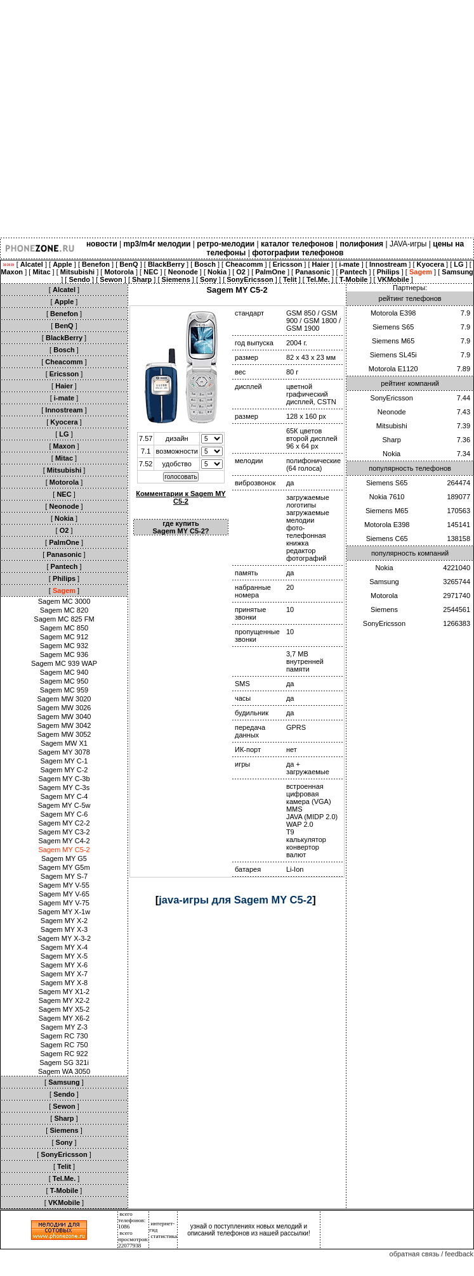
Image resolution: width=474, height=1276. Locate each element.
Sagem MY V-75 (64, 903)
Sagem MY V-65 (64, 894)
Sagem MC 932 (64, 645)
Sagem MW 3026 (64, 707)
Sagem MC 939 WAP (64, 663)
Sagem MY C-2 (64, 770)
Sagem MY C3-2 (63, 832)
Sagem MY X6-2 (64, 1018)
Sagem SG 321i (64, 1062)
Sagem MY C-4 (64, 796)
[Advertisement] (119, 119)
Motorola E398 (393, 313)
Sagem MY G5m (63, 867)
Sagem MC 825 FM (64, 619)
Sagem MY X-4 (64, 947)
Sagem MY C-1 (64, 761)
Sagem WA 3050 (64, 1071)
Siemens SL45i (393, 355)
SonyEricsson (392, 398)
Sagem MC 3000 (64, 601)
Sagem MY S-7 (64, 876)
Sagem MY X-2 (64, 920)
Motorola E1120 (393, 369)
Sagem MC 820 (64, 610)
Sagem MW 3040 (64, 716)
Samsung (383, 581)
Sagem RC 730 (64, 1036)
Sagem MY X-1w (64, 912)
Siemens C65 (387, 538)
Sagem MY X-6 (64, 965)
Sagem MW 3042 (64, 725)
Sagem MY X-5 (64, 956)
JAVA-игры (408, 243)
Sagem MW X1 (64, 743)
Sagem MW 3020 (64, 699)
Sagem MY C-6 (64, 814)
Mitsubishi (391, 426)
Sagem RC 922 (64, 1053)
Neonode (392, 412)
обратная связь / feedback (431, 1254)
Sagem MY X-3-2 (64, 938)
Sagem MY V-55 (64, 885)
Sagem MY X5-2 (64, 1009)
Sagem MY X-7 (64, 974)
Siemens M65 (393, 341)
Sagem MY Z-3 (64, 1027)
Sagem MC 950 (64, 681)
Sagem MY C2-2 (63, 823)
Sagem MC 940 (64, 672)
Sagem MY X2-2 (64, 1000)
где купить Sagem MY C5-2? (180, 527)
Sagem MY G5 (64, 858)
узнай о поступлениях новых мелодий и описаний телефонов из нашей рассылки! (248, 1230)
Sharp (392, 439)
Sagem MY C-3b (63, 778)
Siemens (384, 609)
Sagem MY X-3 (64, 929)
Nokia (391, 453)
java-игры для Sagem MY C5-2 (235, 899)
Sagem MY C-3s (64, 787)
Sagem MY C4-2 (63, 841)
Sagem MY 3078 (64, 752)
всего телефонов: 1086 (131, 1220)
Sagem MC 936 (64, 654)
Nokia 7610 (387, 497)
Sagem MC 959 (64, 690)
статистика (163, 1236)
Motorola (384, 595)
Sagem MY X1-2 (64, 991)
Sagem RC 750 (64, 1045)
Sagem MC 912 (64, 637)
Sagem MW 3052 (64, 734)
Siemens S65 (393, 327)
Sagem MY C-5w (64, 805)
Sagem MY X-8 (64, 982)
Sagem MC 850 (64, 628)
